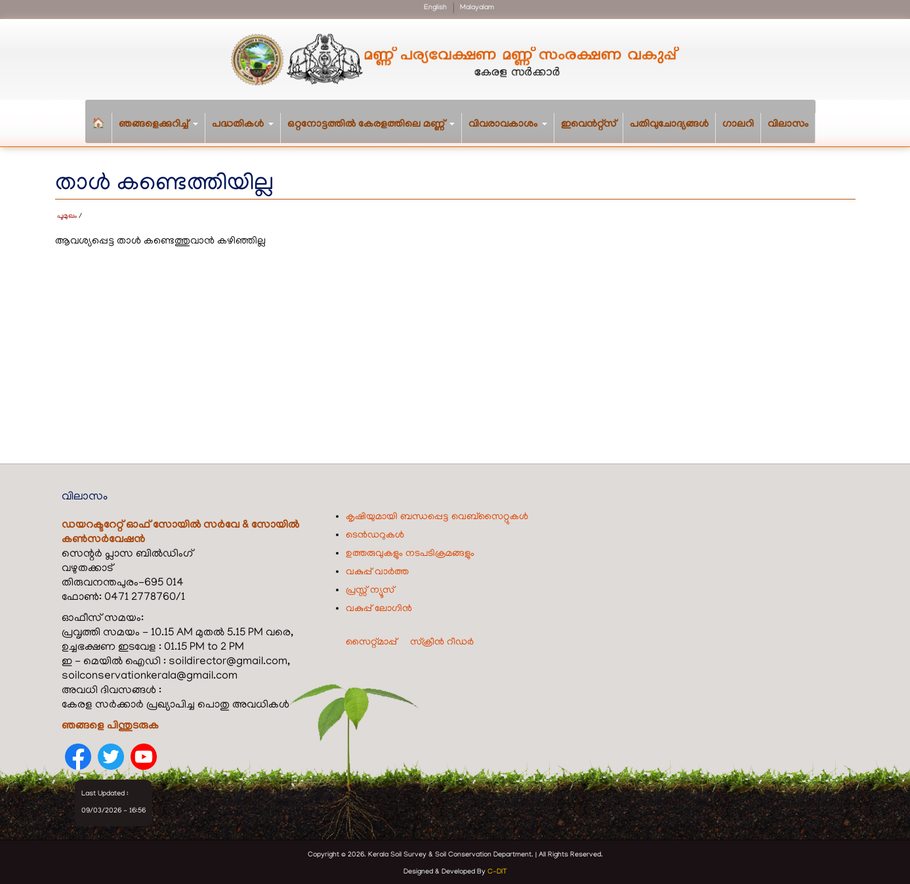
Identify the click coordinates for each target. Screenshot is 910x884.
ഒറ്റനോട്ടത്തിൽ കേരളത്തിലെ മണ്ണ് (374, 131)
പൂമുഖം (67, 213)
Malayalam (477, 8)
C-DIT (497, 868)
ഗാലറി (738, 125)
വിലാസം (788, 125)
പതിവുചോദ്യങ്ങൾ (669, 125)
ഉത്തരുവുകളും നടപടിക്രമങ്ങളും (410, 550)
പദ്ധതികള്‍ (246, 131)
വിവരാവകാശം (511, 131)
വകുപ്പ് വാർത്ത (377, 568)
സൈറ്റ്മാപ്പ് (371, 638)
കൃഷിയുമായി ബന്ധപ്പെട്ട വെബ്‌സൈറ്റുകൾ (437, 513)
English (435, 8)
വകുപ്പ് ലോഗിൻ (379, 605)
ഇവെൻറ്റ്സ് (588, 125)
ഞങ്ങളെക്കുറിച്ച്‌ (162, 131)
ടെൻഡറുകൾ (375, 531)
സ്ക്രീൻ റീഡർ (442, 638)
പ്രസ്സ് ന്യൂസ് (370, 586)
